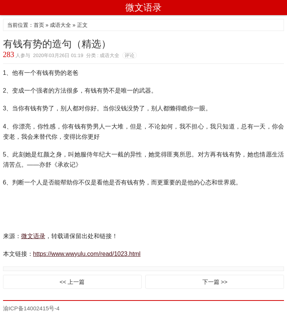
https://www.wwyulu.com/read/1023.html (87, 254)
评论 (129, 55)
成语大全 (60, 25)
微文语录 (143, 7)
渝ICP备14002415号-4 (31, 308)
